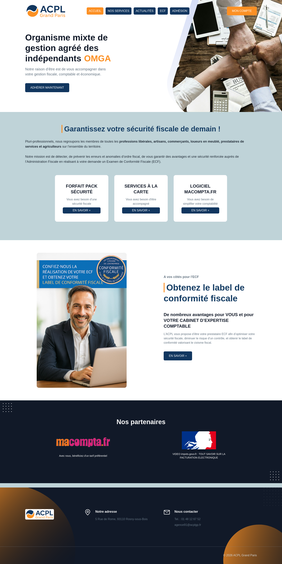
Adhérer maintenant (47, 87)
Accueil (95, 10)
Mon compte (242, 10)
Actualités (145, 10)
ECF (163, 10)
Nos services (118, 10)
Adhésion (179, 10)
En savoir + (82, 210)
